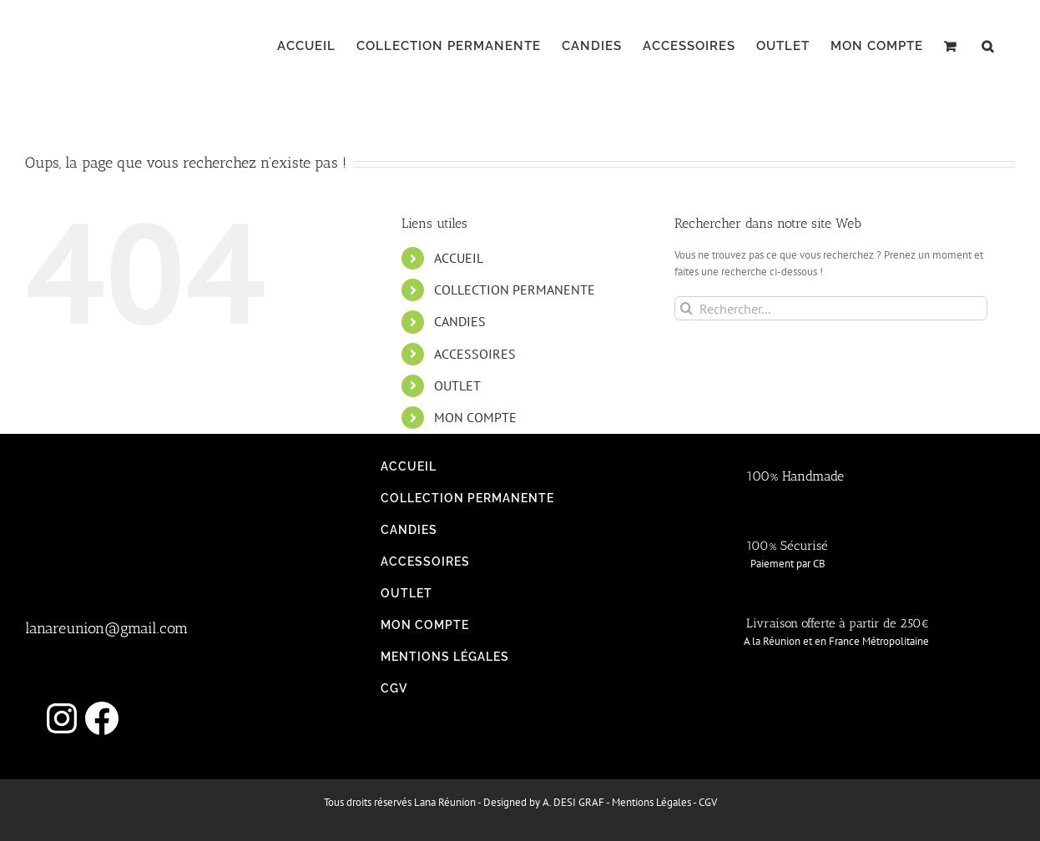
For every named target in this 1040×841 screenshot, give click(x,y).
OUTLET (457, 385)
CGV (708, 802)
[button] (988, 46)
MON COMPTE (475, 417)
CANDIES (460, 321)
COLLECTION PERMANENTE (514, 289)
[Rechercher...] (830, 308)
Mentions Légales (651, 802)
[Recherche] (686, 308)
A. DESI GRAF (573, 802)
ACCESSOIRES (475, 353)
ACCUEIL (458, 257)
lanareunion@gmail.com (106, 628)
